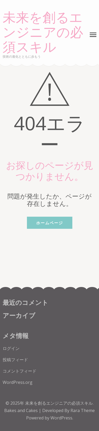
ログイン (11, 348)
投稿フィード (15, 360)
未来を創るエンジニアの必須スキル (43, 32)
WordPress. (61, 418)
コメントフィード (19, 371)
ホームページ (49, 222)
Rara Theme (82, 410)
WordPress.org (17, 382)
